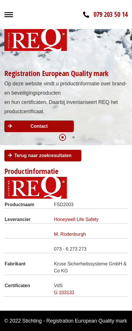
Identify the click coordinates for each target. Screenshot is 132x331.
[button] (62, 137)
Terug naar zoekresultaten (43, 155)
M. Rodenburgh (70, 234)
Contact (39, 126)
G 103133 (64, 292)
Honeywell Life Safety (76, 219)
